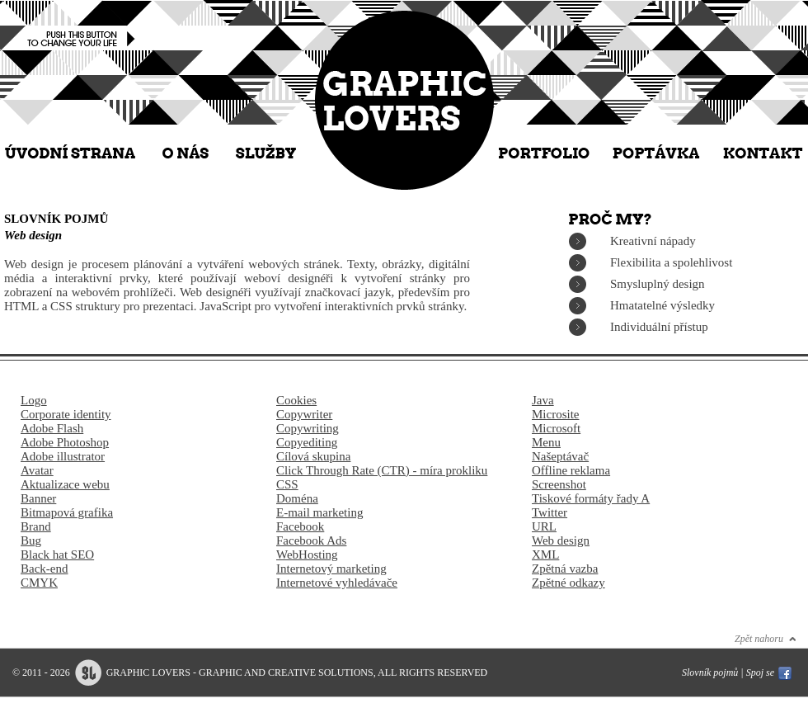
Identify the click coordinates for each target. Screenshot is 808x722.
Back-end (44, 568)
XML (545, 554)
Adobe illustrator (63, 456)
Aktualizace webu (65, 484)
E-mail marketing (319, 512)
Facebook (300, 526)
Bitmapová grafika (67, 512)
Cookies (296, 400)
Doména (297, 498)
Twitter (549, 512)
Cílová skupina (313, 456)
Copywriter (304, 414)
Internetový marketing (331, 568)
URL (544, 526)
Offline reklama (571, 470)
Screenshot (559, 484)
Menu (546, 442)
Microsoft (556, 428)
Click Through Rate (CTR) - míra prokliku (381, 470)
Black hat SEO (57, 554)
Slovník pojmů (710, 672)
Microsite (556, 414)
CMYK (39, 582)
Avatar (37, 470)
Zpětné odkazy (568, 582)
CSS (287, 484)
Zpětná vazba (565, 568)
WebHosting (307, 554)
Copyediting (306, 442)
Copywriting (307, 428)
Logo (34, 400)
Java (543, 400)
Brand (36, 526)
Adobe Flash (52, 428)
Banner (38, 498)
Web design (561, 540)
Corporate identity (66, 414)
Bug (31, 540)
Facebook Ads (311, 540)
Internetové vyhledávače (336, 582)
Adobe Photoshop (65, 442)
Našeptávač (560, 456)
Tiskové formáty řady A (591, 498)
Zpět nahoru (759, 638)
